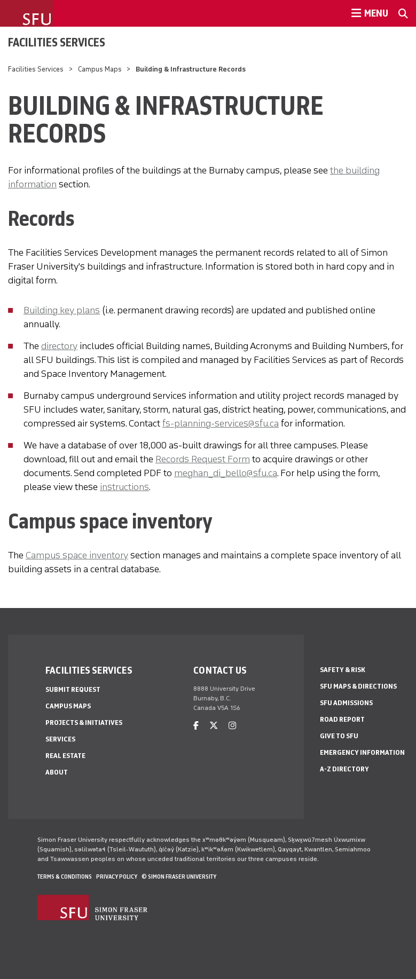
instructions (124, 487)
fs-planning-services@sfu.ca (220, 423)
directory (59, 346)
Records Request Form (202, 459)
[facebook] (196, 726)
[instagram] (232, 726)
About (56, 772)
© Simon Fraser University (179, 876)
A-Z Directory (344, 768)
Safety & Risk (342, 669)
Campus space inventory (77, 555)
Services (60, 739)
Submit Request (72, 689)
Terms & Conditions (64, 876)
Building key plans (61, 310)
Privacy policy (116, 876)
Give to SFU (339, 735)
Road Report (342, 719)
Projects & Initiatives (83, 722)
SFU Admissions (346, 702)
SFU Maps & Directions (358, 686)
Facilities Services (56, 42)
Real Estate (65, 755)
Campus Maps (100, 69)
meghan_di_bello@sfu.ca (225, 473)
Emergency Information (362, 752)
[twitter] (213, 726)
